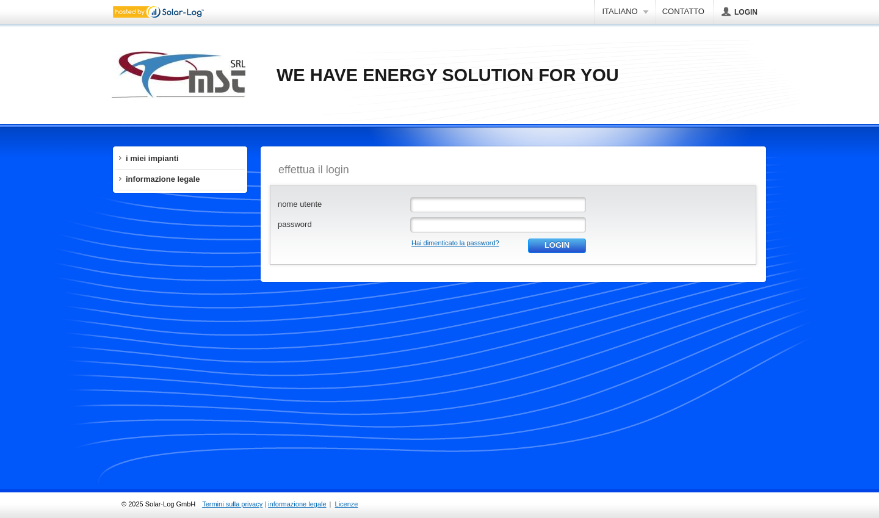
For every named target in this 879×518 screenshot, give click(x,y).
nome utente (300, 204)
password (295, 224)
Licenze (346, 504)
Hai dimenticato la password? (455, 242)
